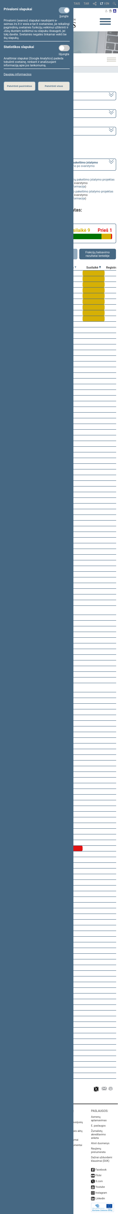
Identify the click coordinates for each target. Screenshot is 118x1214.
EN (107, 3)
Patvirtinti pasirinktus (19, 86)
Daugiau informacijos (17, 74)
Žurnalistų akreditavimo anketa (98, 1134)
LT (101, 3)
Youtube (100, 1186)
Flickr (98, 1175)
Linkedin (100, 1198)
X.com (99, 1181)
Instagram (101, 1192)
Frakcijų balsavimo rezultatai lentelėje (97, 254)
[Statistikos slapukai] (64, 48)
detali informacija (73, 186)
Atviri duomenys (100, 1143)
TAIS (77, 3)
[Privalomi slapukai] (64, 10)
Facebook (101, 1169)
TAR (86, 3)
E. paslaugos (98, 1125)
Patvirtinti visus (54, 86)
